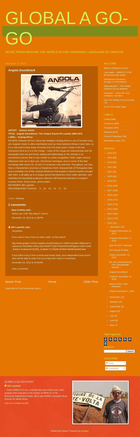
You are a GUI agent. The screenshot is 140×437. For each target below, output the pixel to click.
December (115, 227)
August (113, 311)
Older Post (91, 281)
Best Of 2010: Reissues (120, 245)
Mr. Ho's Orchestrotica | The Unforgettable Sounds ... (120, 264)
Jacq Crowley (18, 210)
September (115, 306)
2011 (110, 218)
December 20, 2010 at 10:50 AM (27, 262)
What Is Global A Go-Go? (116, 68)
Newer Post (13, 281)
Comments (112, 368)
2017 (110, 190)
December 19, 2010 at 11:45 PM (27, 218)
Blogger (85, 431)
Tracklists (108, 128)
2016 (110, 195)
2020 (110, 176)
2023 (110, 162)
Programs (108, 123)
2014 (110, 204)
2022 (110, 167)
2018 (110, 186)
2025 (110, 153)
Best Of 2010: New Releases (118, 285)
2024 (110, 157)
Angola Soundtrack (118, 272)
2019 (110, 181)
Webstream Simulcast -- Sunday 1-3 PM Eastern (115, 80)
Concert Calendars (113, 136)
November (115, 297)
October (114, 302)
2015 (110, 200)
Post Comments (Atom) (29, 288)
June (112, 320)
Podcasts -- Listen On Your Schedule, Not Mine (117, 94)
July (112, 316)
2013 (110, 209)
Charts (107, 119)
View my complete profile (16, 403)
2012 (110, 214)
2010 (110, 223)
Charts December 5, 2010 (121, 291)
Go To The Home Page (115, 107)
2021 (110, 171)
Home (52, 281)
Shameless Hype (112, 140)
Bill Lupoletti (17, 227)
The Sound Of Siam (118, 250)
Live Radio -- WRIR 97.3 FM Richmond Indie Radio (117, 73)
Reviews (20, 198)
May (112, 325)
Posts (109, 363)
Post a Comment (20, 269)
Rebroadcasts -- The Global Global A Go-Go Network (117, 87)
